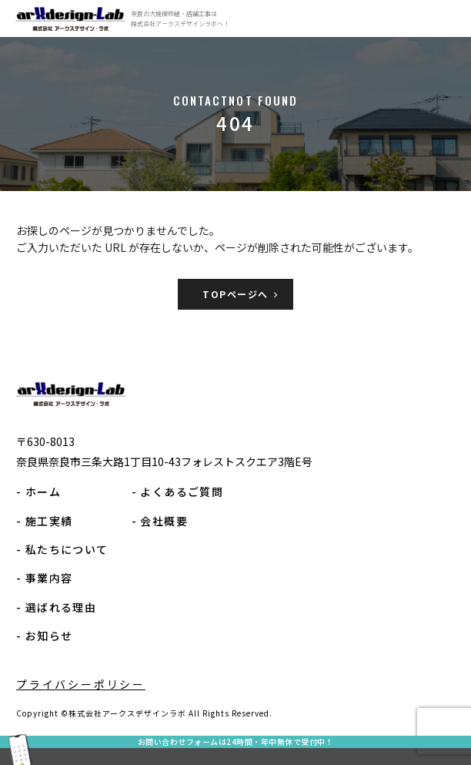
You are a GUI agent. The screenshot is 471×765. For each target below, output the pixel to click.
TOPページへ (235, 293)
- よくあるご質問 (178, 491)
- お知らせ (44, 635)
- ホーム (38, 491)
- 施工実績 (44, 520)
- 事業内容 (44, 577)
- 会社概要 (160, 520)
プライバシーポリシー (80, 684)
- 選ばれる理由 (56, 607)
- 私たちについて (62, 549)
